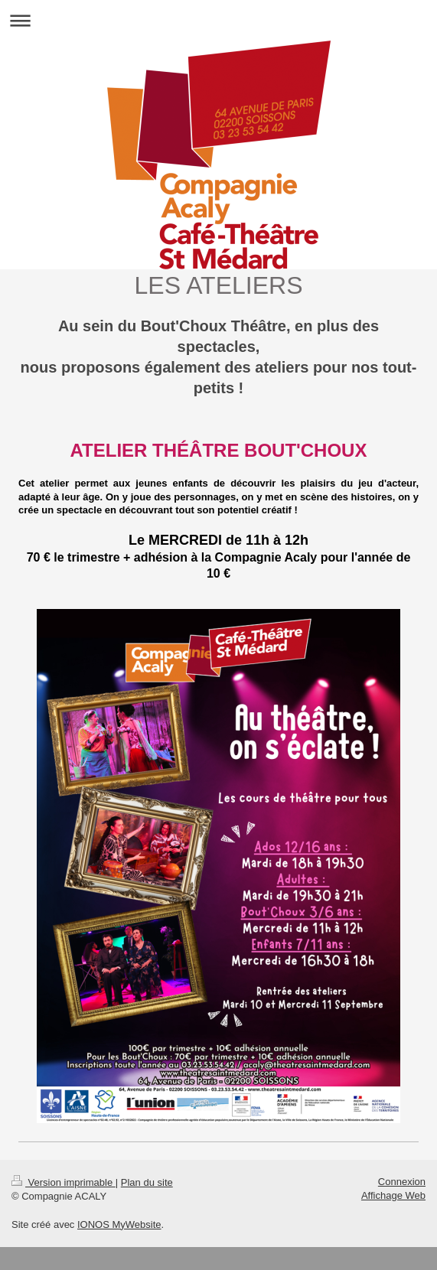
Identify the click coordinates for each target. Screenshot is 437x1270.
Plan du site (147, 1182)
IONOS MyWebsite (119, 1224)
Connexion (402, 1181)
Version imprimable (63, 1182)
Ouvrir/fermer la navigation (218, 20)
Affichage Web (393, 1195)
